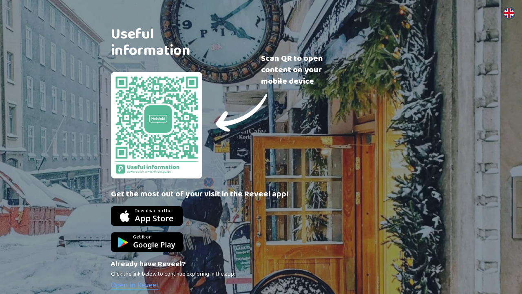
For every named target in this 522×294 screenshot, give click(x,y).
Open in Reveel (134, 285)
